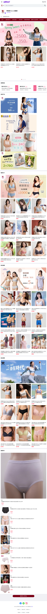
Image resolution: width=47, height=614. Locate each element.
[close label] (4, 5)
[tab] (21, 79)
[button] (1, 2)
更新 (32, 606)
